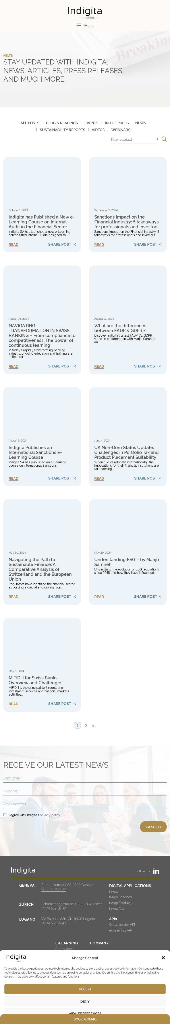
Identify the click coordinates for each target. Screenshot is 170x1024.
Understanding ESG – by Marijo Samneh (126, 561)
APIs (113, 918)
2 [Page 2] (86, 725)
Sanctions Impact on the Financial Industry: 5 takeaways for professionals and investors (126, 221)
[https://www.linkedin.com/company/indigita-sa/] (156, 871)
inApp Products (120, 902)
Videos (98, 129)
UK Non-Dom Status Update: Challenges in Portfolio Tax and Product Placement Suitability (126, 452)
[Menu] (79, 25)
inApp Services (120, 896)
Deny (85, 1001)
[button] (163, 958)
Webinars (120, 129)
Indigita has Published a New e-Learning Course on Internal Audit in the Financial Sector (42, 221)
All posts (30, 122)
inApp (113, 891)
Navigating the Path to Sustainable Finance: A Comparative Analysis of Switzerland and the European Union (40, 569)
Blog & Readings (62, 122)
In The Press (117, 122)
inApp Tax (116, 908)
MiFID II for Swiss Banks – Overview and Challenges (35, 679)
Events (92, 122)
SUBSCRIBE (153, 827)
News (140, 122)
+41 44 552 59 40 (53, 908)
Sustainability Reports (62, 129)
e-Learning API (120, 930)
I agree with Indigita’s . (35, 815)
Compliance (64, 948)
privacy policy (50, 815)
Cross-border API (122, 924)
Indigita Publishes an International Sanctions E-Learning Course (35, 452)
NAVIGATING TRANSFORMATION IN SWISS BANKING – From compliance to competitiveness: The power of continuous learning (42, 335)
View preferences (85, 1013)
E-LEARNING (66, 942)
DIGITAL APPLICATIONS (130, 885)
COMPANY (99, 942)
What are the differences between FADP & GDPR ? (120, 327)
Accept (85, 989)
